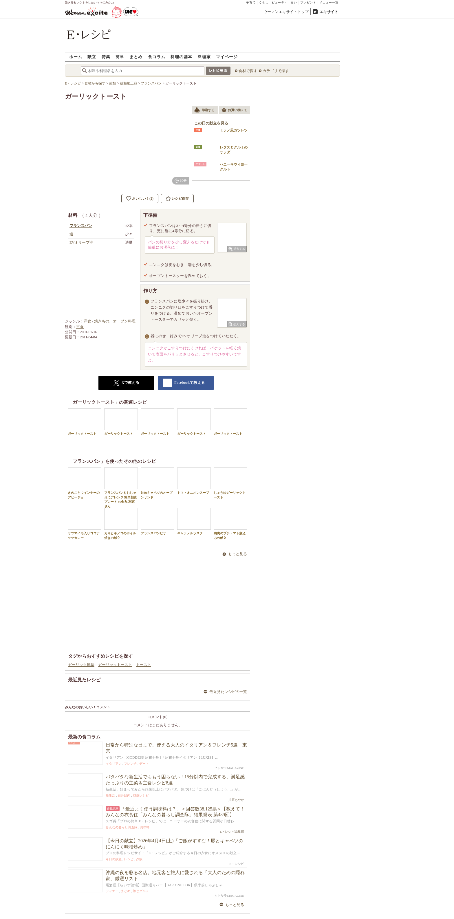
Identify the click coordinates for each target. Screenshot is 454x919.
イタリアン (114, 763)
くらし (263, 2)
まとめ (135, 56)
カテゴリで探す (276, 71)
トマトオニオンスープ (194, 480)
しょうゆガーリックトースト (230, 483)
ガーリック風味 (81, 665)
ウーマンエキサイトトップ (286, 12)
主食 (80, 326)
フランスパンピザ (157, 521)
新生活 (110, 795)
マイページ (227, 56)
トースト (143, 665)
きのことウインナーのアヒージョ (84, 483)
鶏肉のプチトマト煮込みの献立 (230, 523)
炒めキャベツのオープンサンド (157, 483)
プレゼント (308, 2)
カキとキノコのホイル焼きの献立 (121, 523)
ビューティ (280, 2)
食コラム (156, 56)
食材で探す (248, 71)
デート (144, 763)
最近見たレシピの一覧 (228, 691)
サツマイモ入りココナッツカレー (84, 523)
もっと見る (237, 554)
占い (294, 2)
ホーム (75, 56)
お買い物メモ (234, 110)
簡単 (120, 56)
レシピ (128, 859)
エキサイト (328, 12)
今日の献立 (114, 859)
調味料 (144, 827)
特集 (106, 56)
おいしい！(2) (142, 199)
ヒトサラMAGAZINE (229, 768)
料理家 (204, 56)
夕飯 (139, 859)
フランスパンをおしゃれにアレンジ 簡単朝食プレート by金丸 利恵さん (121, 487)
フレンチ (130, 763)
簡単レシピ (141, 795)
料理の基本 (181, 56)
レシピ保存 (180, 199)
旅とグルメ (141, 891)
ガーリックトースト (84, 421)
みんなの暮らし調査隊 (122, 827)
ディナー (112, 891)
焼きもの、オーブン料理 (115, 321)
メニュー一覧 (328, 2)
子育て (251, 2)
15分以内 (124, 795)
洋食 (87, 321)
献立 (91, 56)
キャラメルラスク (194, 521)
